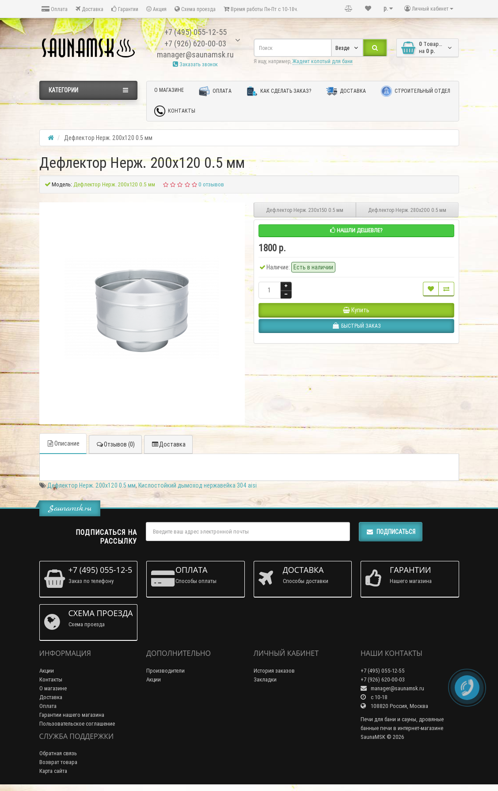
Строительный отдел (415, 91)
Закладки (265, 679)
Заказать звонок (195, 64)
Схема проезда (195, 9)
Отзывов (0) (115, 444)
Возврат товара (58, 762)
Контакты (174, 111)
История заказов (274, 670)
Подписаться (390, 532)
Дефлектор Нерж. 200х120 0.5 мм (91, 485)
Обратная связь (58, 753)
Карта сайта (53, 771)
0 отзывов (211, 184)
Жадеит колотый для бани (323, 61)
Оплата (55, 9)
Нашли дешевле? (356, 230)
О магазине (169, 90)
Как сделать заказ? (279, 91)
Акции (46, 670)
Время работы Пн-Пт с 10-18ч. (261, 9)
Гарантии (124, 9)
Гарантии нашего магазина (71, 715)
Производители (165, 670)
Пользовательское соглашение (77, 723)
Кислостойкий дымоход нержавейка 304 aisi (197, 485)
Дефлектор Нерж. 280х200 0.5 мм (407, 210)
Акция (156, 9)
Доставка (89, 9)
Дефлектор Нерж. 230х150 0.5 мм (304, 210)
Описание (63, 443)
